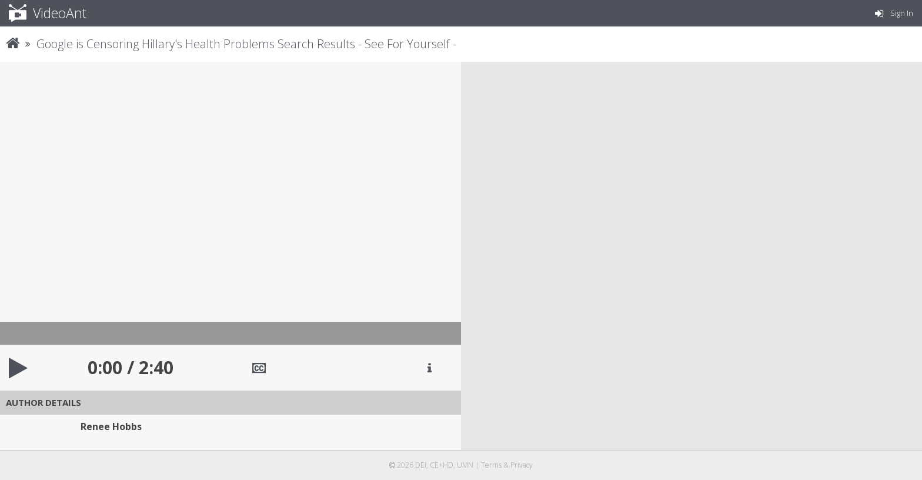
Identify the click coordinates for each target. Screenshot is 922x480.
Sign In (894, 13)
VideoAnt (47, 13)
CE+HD (441, 465)
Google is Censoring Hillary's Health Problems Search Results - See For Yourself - (246, 44)
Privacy (521, 465)
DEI (420, 465)
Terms (491, 465)
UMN (465, 465)
